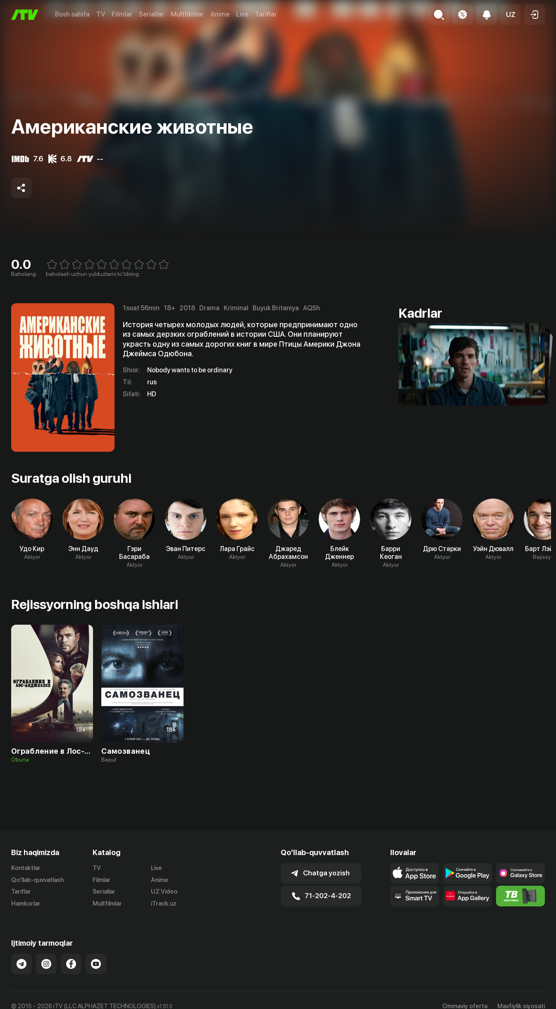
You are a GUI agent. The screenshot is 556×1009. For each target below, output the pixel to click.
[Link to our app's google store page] (467, 873)
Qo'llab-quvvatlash (37, 880)
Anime (219, 14)
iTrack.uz (164, 903)
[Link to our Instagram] (46, 964)
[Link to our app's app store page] (414, 873)
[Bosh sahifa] (24, 15)
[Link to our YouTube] (96, 964)
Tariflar (266, 14)
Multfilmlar (187, 14)
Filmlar (122, 14)
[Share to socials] (21, 187)
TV (100, 14)
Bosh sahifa (72, 14)
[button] (510, 14)
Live (242, 14)
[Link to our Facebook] (71, 964)
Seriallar (151, 14)
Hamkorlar (26, 903)
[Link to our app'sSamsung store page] (520, 873)
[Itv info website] (520, 896)
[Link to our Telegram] (21, 964)
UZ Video (164, 891)
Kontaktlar (26, 868)
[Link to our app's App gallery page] (467, 896)
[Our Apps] (414, 896)
